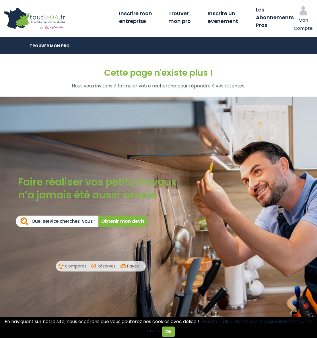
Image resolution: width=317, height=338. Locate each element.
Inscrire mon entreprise (135, 17)
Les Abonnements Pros (275, 17)
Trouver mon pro (179, 17)
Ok (168, 331)
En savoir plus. (217, 321)
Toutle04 (57, 18)
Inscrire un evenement (223, 17)
